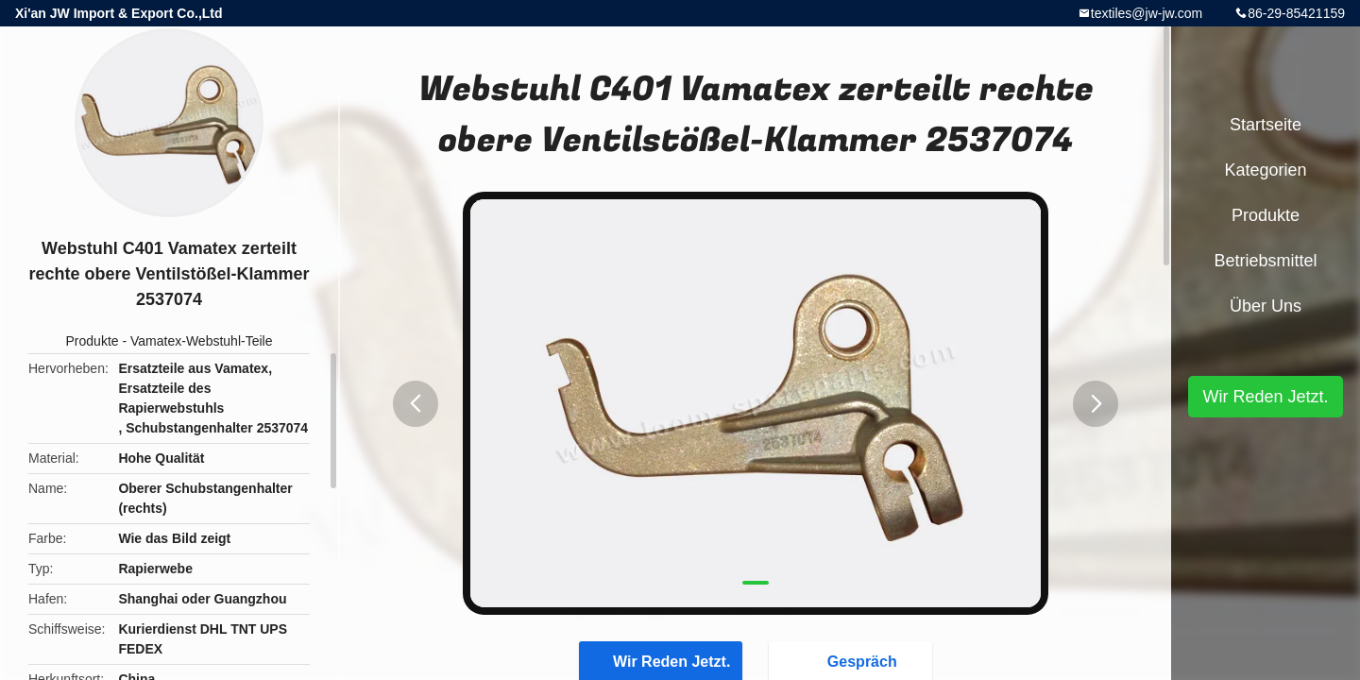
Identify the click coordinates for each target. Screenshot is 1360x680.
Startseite (1265, 124)
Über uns (1265, 306)
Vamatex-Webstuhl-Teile (201, 340)
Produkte (92, 340)
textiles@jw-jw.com (1146, 13)
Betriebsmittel (1265, 260)
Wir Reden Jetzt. (1265, 396)
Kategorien (1265, 170)
